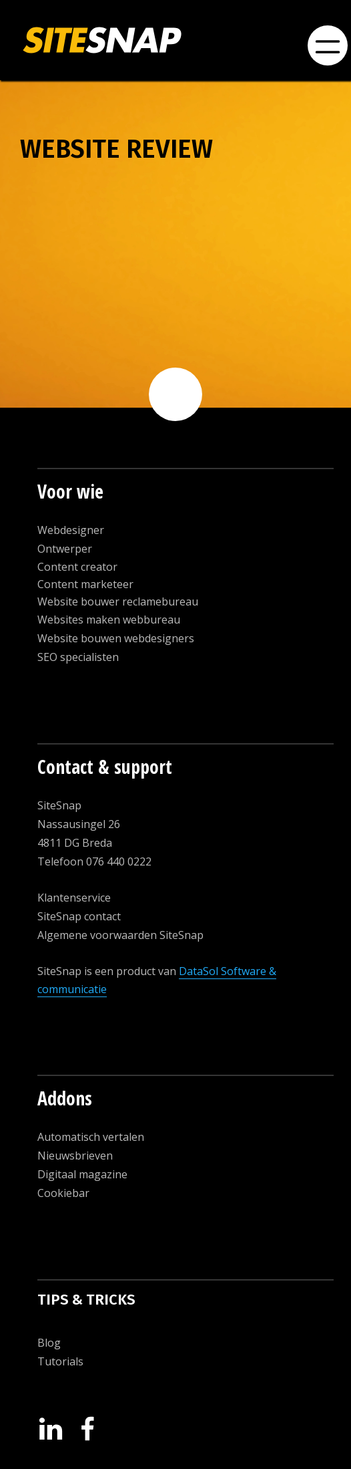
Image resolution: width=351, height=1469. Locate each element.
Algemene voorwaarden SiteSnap (120, 935)
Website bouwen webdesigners (115, 638)
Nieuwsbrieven (75, 1155)
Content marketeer (85, 584)
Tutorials (60, 1361)
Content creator (77, 566)
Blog (49, 1342)
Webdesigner (70, 530)
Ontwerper (64, 548)
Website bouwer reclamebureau (117, 601)
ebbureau (155, 619)
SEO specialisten (78, 657)
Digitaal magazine (82, 1174)
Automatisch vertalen (90, 1136)
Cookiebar (63, 1193)
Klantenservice (74, 897)
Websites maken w (84, 619)
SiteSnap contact (79, 916)
